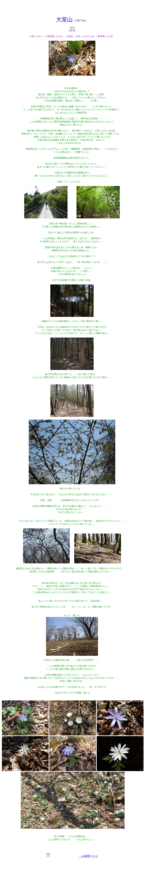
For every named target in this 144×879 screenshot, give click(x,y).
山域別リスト (88, 856)
